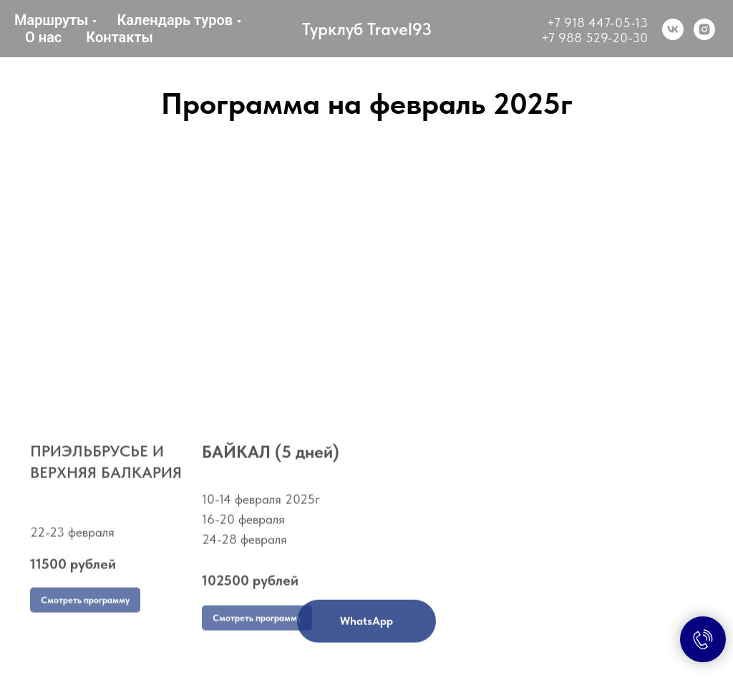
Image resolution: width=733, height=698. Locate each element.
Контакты (119, 37)
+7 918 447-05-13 (597, 22)
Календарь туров (175, 20)
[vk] (673, 29)
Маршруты (51, 20)
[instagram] (704, 29)
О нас (43, 37)
